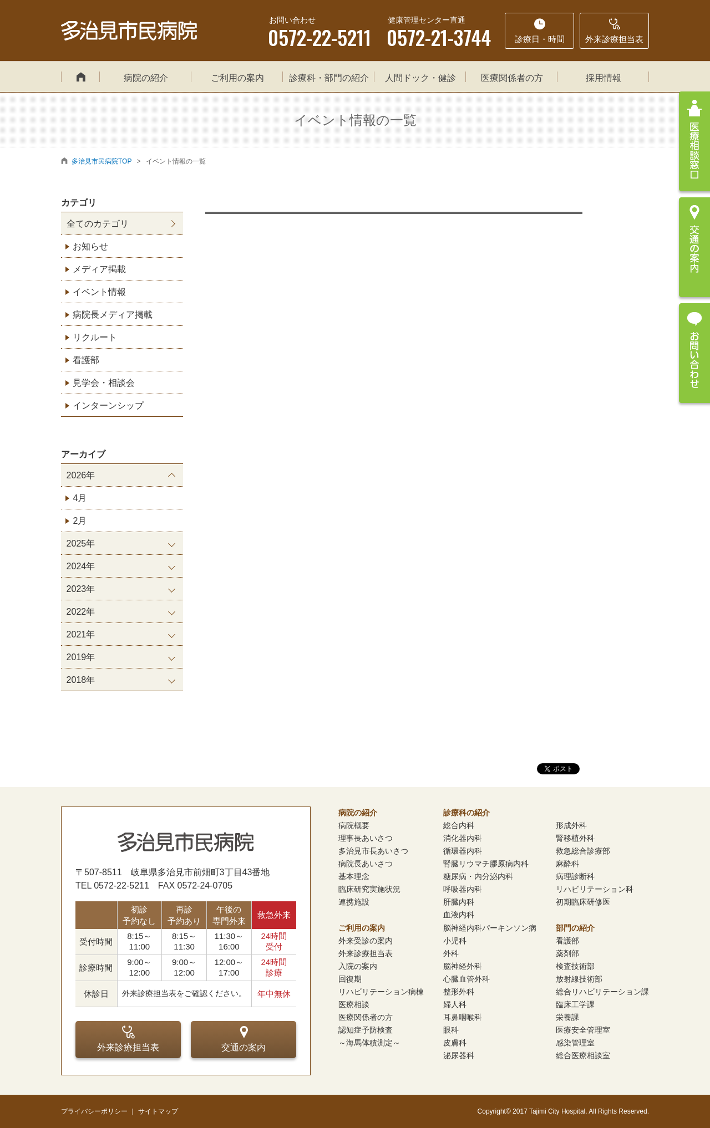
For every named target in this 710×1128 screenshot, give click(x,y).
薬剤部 (567, 953)
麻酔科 (567, 863)
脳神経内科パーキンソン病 (489, 927)
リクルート (95, 337)
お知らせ (90, 246)
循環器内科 (462, 850)
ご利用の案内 (237, 78)
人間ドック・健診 (420, 78)
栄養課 (567, 1017)
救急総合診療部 (583, 850)
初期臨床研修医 (583, 901)
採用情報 (603, 78)
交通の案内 (243, 1038)
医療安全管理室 (583, 1029)
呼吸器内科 (462, 889)
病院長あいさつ (365, 863)
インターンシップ (108, 405)
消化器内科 (462, 838)
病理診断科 (575, 876)
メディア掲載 (99, 269)
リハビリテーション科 (594, 889)
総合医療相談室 (583, 1055)
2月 (80, 520)
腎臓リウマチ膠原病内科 (486, 863)
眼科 (451, 1029)
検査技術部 (575, 966)
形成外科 (571, 825)
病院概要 (353, 825)
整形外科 (458, 991)
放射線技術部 (579, 978)
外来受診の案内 (365, 940)
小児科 (454, 940)
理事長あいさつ (365, 838)
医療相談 (353, 1004)
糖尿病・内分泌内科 (478, 876)
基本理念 (353, 876)
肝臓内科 (458, 901)
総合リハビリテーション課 (602, 991)
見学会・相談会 (104, 382)
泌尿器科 (458, 1055)
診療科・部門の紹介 (329, 78)
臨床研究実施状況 (369, 889)
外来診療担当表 (128, 1038)
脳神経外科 (462, 966)
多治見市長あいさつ (373, 850)
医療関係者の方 (512, 78)
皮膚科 (454, 1042)
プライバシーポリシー (94, 1111)
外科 (451, 953)
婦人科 (454, 1004)
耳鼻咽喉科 (462, 1017)
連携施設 (353, 901)
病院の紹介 (146, 78)
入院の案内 (357, 966)
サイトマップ (158, 1111)
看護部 (86, 360)
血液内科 (458, 914)
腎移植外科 (575, 838)
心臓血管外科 (466, 978)
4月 (80, 498)
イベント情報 (99, 292)
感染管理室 (575, 1042)
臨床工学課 (575, 1004)
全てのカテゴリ (98, 223)
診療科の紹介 (466, 812)
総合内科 (458, 825)
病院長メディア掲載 (113, 314)
